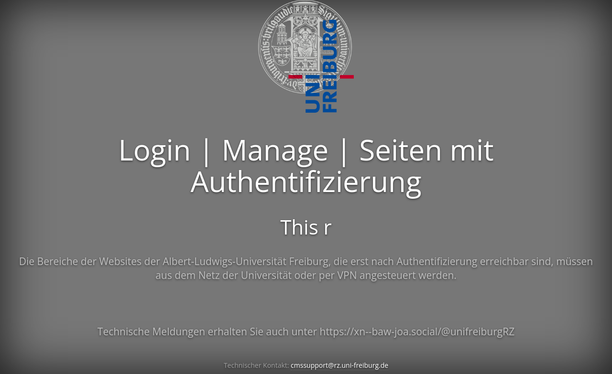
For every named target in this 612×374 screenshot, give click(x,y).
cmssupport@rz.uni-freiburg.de (339, 365)
